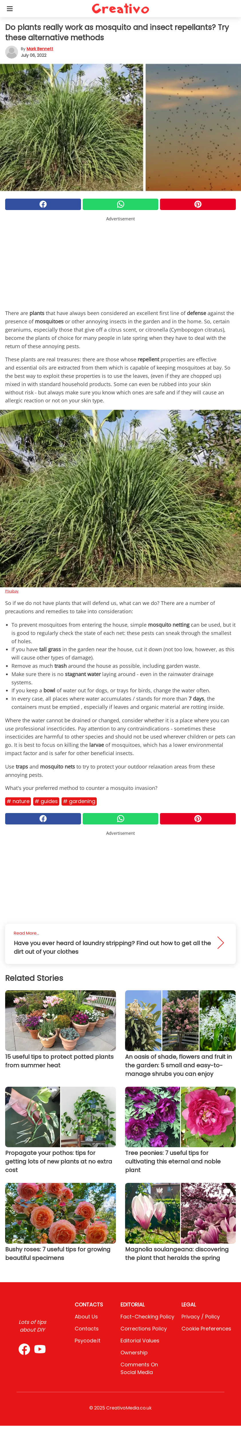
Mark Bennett (40, 49)
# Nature (18, 801)
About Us (86, 1316)
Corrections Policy (143, 1328)
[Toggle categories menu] (9, 8)
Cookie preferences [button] (206, 1328)
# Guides (46, 801)
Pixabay (12, 591)
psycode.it (87, 1340)
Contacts (87, 1328)
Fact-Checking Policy (147, 1316)
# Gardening (79, 801)
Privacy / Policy (200, 1316)
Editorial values (139, 1340)
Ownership (134, 1352)
